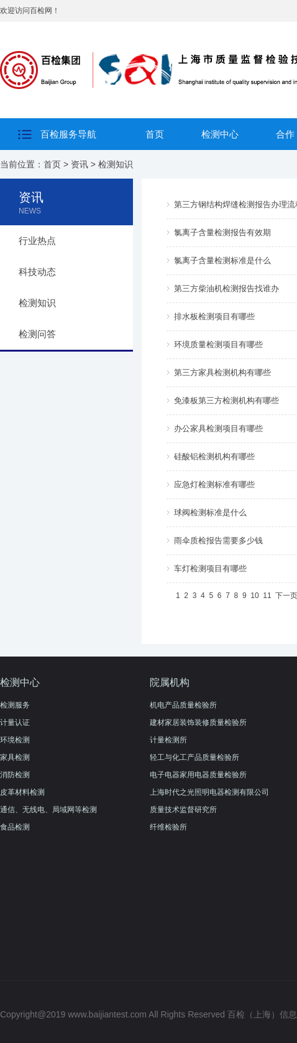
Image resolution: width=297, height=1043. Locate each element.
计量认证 (15, 722)
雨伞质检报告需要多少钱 (218, 540)
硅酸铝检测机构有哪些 (214, 456)
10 (254, 595)
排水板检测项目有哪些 (214, 316)
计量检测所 (168, 740)
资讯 (79, 164)
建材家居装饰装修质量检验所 (198, 722)
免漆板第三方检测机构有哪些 (226, 400)
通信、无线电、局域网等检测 (48, 809)
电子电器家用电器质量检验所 (198, 774)
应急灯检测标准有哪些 (214, 484)
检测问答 (37, 334)
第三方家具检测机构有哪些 (222, 372)
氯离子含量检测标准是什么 (222, 260)
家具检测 (15, 757)
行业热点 (37, 240)
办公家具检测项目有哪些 (218, 428)
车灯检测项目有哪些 (210, 568)
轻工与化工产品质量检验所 (194, 757)
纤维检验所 (168, 827)
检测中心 (220, 134)
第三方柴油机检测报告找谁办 (226, 288)
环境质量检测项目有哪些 (218, 344)
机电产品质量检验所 (183, 705)
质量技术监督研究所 (183, 809)
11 (267, 595)
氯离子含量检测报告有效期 (222, 232)
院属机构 (170, 682)
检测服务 (15, 705)
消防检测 (15, 774)
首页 (154, 134)
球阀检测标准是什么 (210, 512)
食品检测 (15, 827)
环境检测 (15, 740)
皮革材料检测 (22, 792)
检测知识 (115, 164)
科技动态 (37, 271)
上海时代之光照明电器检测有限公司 (209, 792)
